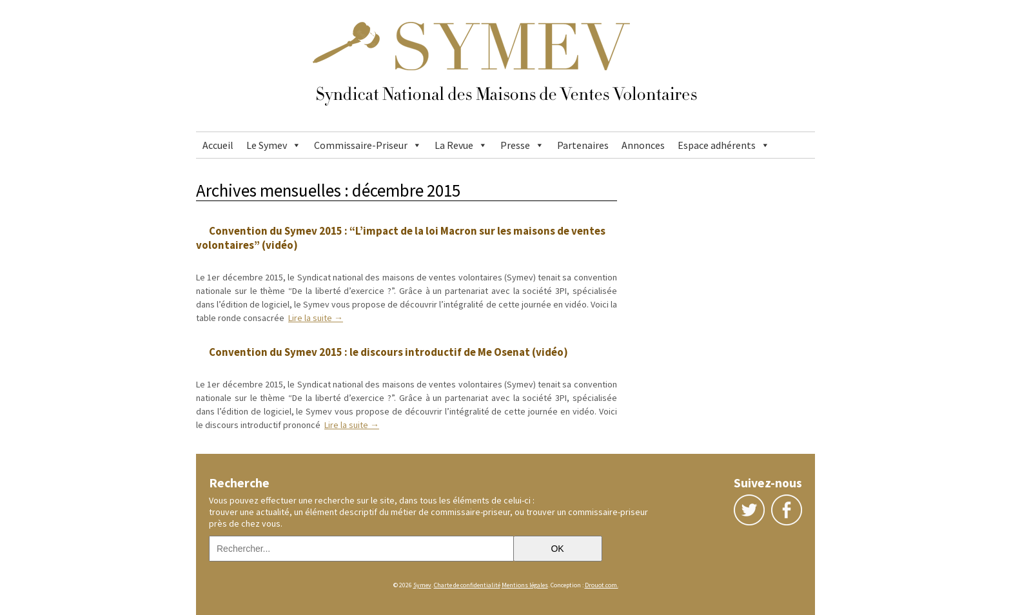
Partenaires (583, 145)
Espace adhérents (717, 145)
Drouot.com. (601, 585)
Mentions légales (525, 585)
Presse (515, 145)
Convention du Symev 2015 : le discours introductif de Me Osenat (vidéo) (388, 352)
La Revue (454, 145)
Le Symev (266, 145)
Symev (422, 585)
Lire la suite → (315, 318)
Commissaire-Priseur (360, 145)
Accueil (217, 145)
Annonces (643, 145)
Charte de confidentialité (467, 585)
